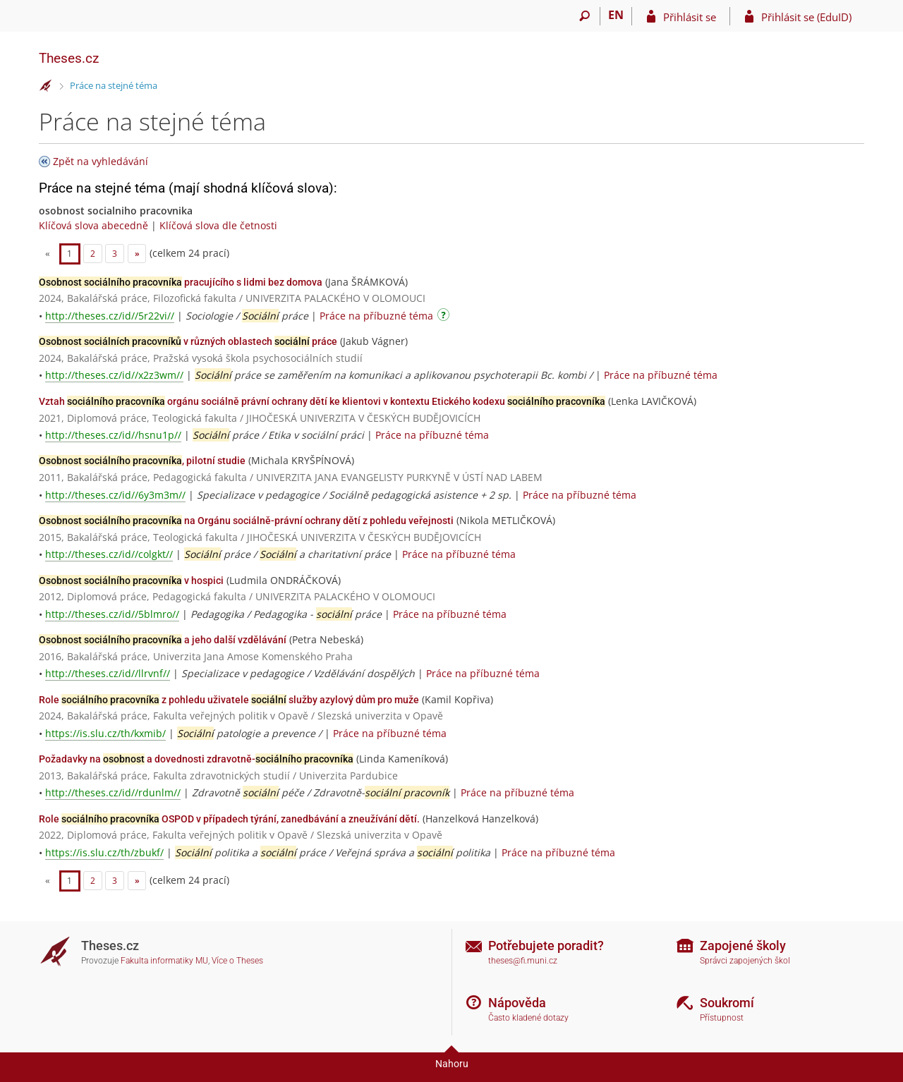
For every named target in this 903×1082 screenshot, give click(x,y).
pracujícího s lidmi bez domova (180, 282)
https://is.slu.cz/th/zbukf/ (104, 852)
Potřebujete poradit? (546, 945)
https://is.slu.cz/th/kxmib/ (105, 733)
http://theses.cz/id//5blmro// (112, 614)
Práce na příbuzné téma (376, 315)
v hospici (131, 580)
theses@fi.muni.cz (522, 961)
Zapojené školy (743, 945)
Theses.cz (69, 58)
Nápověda (517, 1002)
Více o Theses (237, 961)
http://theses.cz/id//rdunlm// (113, 792)
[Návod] (445, 317)
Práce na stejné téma (113, 85)
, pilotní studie (142, 460)
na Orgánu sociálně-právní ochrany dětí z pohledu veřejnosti (246, 520)
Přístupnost (722, 1018)
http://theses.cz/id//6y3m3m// (115, 495)
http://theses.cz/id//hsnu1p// (113, 435)
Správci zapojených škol (745, 961)
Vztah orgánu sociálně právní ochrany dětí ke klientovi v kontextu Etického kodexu (322, 401)
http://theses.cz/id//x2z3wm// (114, 375)
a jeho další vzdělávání (162, 639)
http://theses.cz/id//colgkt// (109, 554)
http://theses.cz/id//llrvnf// (107, 673)
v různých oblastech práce (188, 341)
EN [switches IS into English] (616, 15)
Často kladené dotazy (528, 1018)
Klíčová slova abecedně (93, 225)
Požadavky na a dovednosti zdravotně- (196, 759)
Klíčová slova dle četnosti (218, 225)
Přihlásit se (689, 17)
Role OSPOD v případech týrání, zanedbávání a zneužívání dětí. (229, 819)
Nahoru (451, 1063)
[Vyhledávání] (584, 16)
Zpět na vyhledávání (100, 161)
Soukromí (727, 1002)
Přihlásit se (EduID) (806, 17)
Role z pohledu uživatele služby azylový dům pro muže (229, 699)
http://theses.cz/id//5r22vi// (109, 315)
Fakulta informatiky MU (164, 961)
